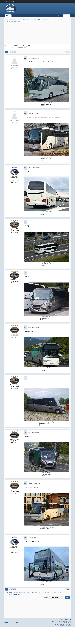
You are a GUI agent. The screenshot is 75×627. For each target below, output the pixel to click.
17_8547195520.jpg (46, 157)
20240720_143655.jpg (46, 211)
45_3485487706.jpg (46, 102)
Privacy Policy (67, 622)
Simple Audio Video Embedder (63, 624)
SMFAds (62, 625)
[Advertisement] (37, 33)
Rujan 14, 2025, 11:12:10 (34, 327)
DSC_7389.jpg (46, 367)
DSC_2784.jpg (46, 262)
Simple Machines (66, 621)
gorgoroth (15, 220)
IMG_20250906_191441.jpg (46, 316)
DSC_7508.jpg (46, 472)
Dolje (6, 51)
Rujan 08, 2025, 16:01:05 (34, 272)
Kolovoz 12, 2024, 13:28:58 (34, 167)
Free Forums (68, 625)
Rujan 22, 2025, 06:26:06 (34, 432)
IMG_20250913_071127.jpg (46, 527)
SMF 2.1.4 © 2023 (56, 621)
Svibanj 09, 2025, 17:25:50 (34, 222)
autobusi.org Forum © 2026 (11, 622)
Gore (6, 589)
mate (58, 19)
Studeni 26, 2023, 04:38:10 (34, 58)
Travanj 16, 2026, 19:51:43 (34, 537)
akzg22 (15, 56)
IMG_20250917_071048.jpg (46, 422)
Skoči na (45, 597)
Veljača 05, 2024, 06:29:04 (34, 113)
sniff (60, 19)
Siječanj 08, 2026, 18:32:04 (34, 483)
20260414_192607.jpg (46, 581)
